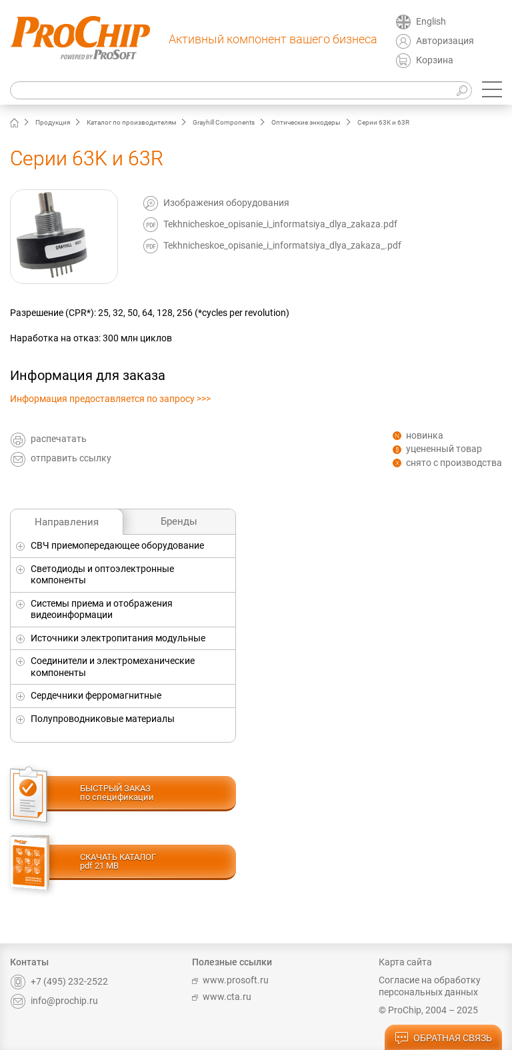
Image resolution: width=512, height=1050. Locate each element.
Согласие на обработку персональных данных (430, 986)
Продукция (52, 122)
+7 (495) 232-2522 (59, 981)
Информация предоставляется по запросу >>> (110, 398)
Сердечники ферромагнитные (96, 695)
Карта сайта (405, 962)
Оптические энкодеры (306, 122)
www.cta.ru (221, 996)
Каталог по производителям (131, 122)
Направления (67, 522)
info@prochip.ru (54, 1000)
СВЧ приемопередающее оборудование (117, 545)
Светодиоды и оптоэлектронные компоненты (102, 574)
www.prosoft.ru (230, 980)
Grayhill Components (224, 122)
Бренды (179, 521)
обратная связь (443, 1038)
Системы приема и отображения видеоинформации (102, 609)
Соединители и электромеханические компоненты (113, 666)
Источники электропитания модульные (118, 638)
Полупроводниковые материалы (103, 718)
